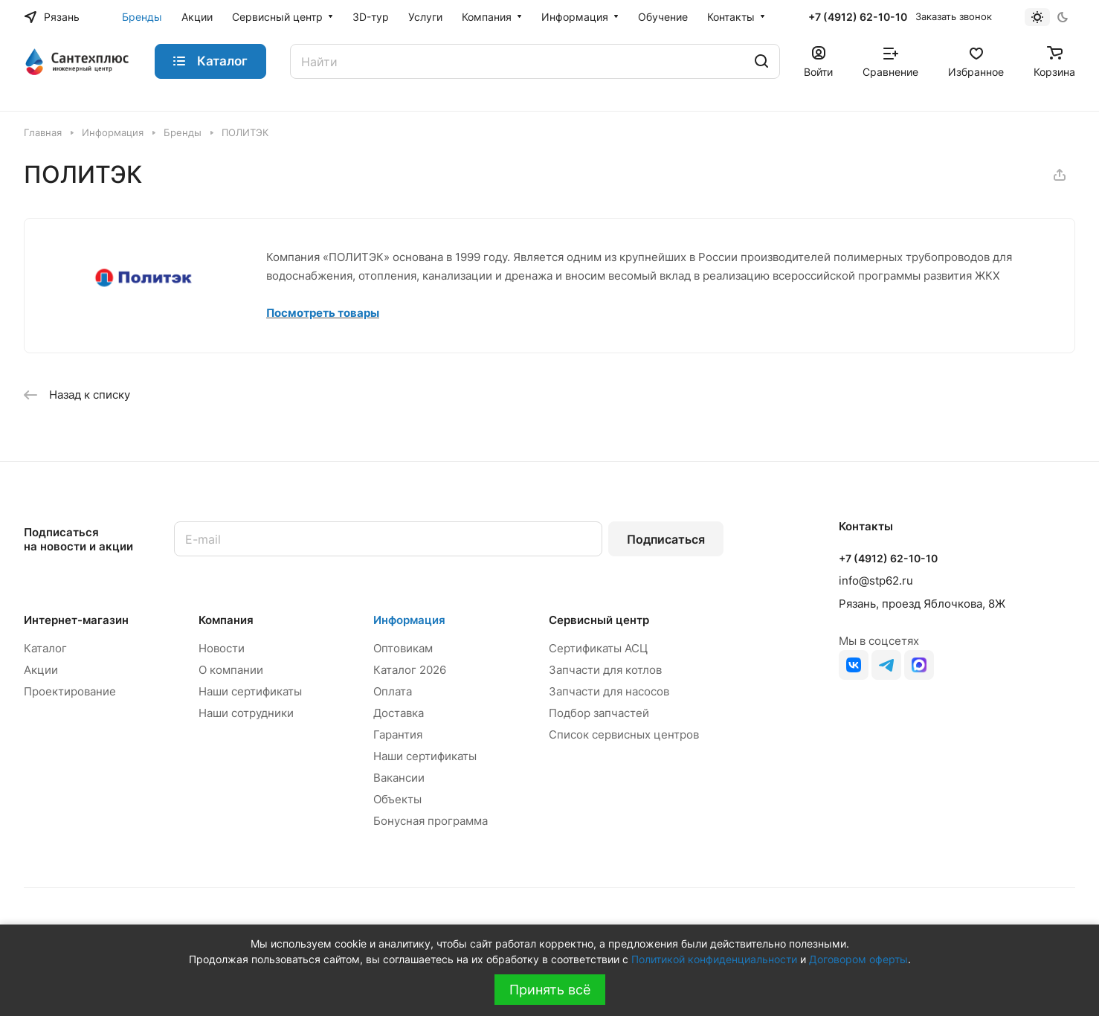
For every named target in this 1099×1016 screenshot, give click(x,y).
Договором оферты (858, 959)
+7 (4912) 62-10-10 (857, 16)
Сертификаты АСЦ (598, 648)
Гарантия (397, 734)
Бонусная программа (430, 821)
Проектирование (70, 691)
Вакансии (399, 778)
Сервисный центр (599, 620)
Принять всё (549, 989)
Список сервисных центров (624, 734)
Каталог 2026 (409, 670)
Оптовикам (403, 648)
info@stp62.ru (876, 580)
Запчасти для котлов (605, 670)
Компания (226, 620)
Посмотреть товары (322, 313)
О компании (231, 670)
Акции (41, 670)
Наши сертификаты (250, 691)
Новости (222, 648)
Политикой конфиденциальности (714, 959)
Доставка (398, 713)
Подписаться (666, 539)
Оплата (392, 691)
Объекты (397, 799)
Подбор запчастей (599, 713)
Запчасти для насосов (609, 691)
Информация (409, 620)
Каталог (45, 648)
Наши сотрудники (246, 713)
